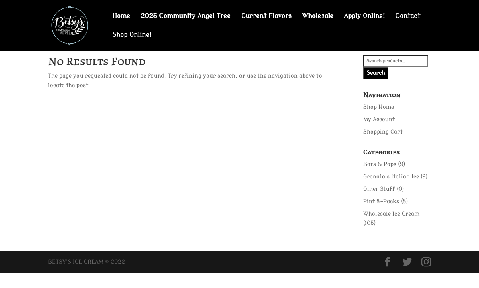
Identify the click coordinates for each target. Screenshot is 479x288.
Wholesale (318, 16)
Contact (407, 16)
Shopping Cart (383, 132)
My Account (379, 119)
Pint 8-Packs (381, 201)
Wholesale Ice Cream (391, 214)
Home (121, 16)
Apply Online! (364, 16)
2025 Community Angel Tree (186, 16)
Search (375, 73)
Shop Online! (131, 35)
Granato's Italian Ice (391, 177)
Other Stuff (379, 189)
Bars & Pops (379, 164)
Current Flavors (266, 16)
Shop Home (378, 107)
